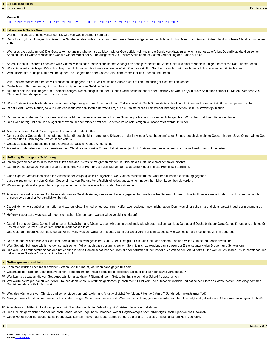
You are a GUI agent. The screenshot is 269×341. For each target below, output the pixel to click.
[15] (63, 21)
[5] (21, 21)
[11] (44, 21)
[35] (157, 21)
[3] (15, 21)
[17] (72, 21)
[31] (139, 21)
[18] (77, 21)
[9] (35, 21)
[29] (129, 21)
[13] (53, 21)
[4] (18, 21)
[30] (134, 21)
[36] (162, 21)
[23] (101, 21)
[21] (91, 21)
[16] (68, 21)
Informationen (22, 337)
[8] (31, 21)
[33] (148, 21)
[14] (58, 21)
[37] (167, 21)
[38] (172, 21)
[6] (25, 21)
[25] (110, 21)
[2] (11, 21)
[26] (115, 21)
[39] (176, 21)
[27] (120, 21)
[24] (105, 21)
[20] (87, 21)
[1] (8, 21)
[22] (96, 21)
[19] (82, 21)
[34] (153, 21)
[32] (143, 21)
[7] (28, 21)
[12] (49, 21)
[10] (39, 21)
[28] (124, 21)
